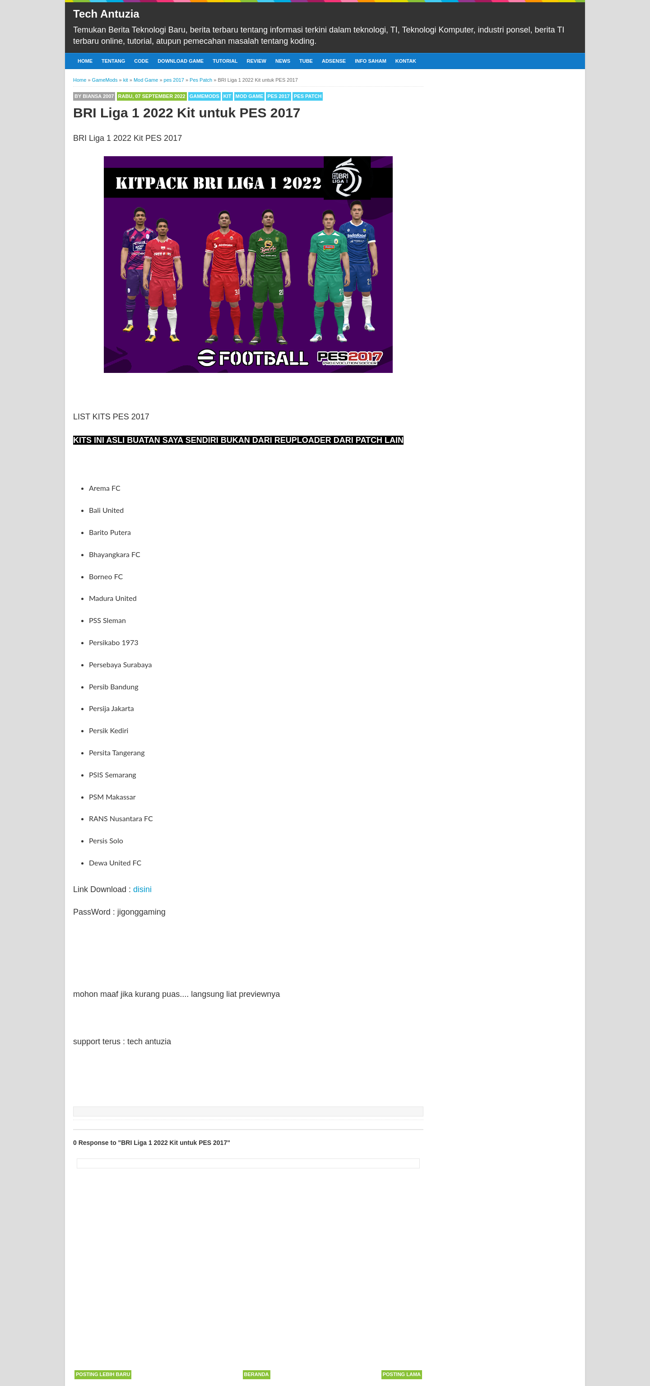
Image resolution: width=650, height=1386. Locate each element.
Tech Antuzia (106, 14)
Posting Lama (402, 1374)
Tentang (113, 61)
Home (85, 61)
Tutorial (225, 61)
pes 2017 (278, 96)
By (94, 96)
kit (227, 96)
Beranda (256, 1374)
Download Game (181, 61)
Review (256, 61)
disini (142, 889)
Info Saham (370, 61)
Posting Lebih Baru (103, 1374)
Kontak (405, 61)
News (282, 61)
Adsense (334, 61)
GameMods (204, 96)
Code (141, 61)
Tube (306, 61)
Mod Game (250, 96)
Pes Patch (307, 96)
